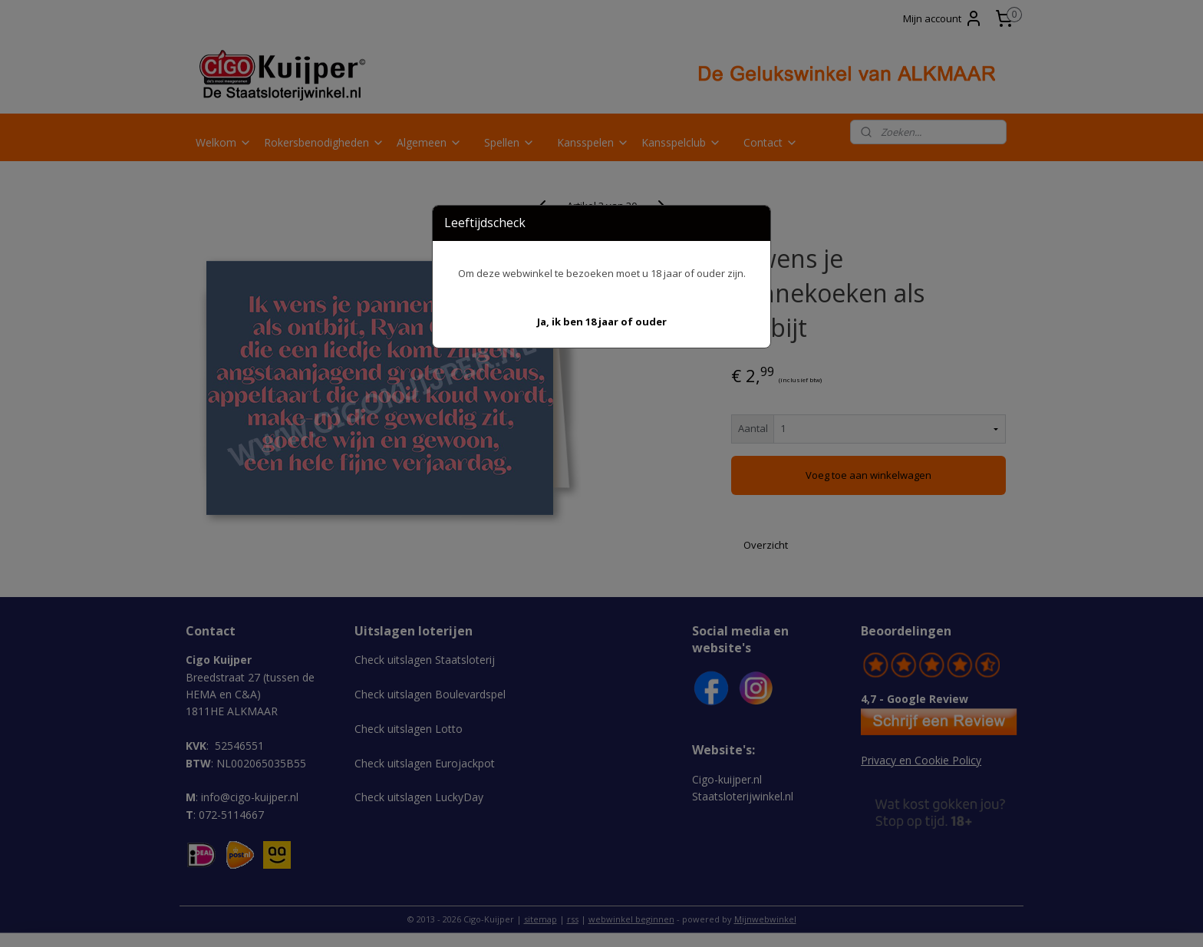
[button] (602, 322)
